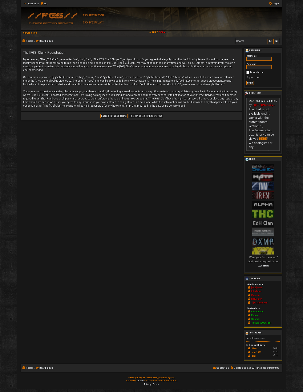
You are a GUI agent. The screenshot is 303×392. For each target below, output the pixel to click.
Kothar (254, 315)
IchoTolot (256, 291)
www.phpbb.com (139, 80)
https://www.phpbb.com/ (211, 84)
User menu (253, 50)
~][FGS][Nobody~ (263, 105)
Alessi (255, 348)
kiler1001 (256, 352)
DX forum (263, 265)
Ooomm (255, 319)
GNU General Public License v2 (54, 80)
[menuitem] (44, 3)
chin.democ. (257, 311)
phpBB (140, 380)
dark (254, 356)
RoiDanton (256, 299)
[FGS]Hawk (256, 287)
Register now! (252, 77)
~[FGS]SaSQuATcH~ (261, 323)
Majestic (255, 295)
